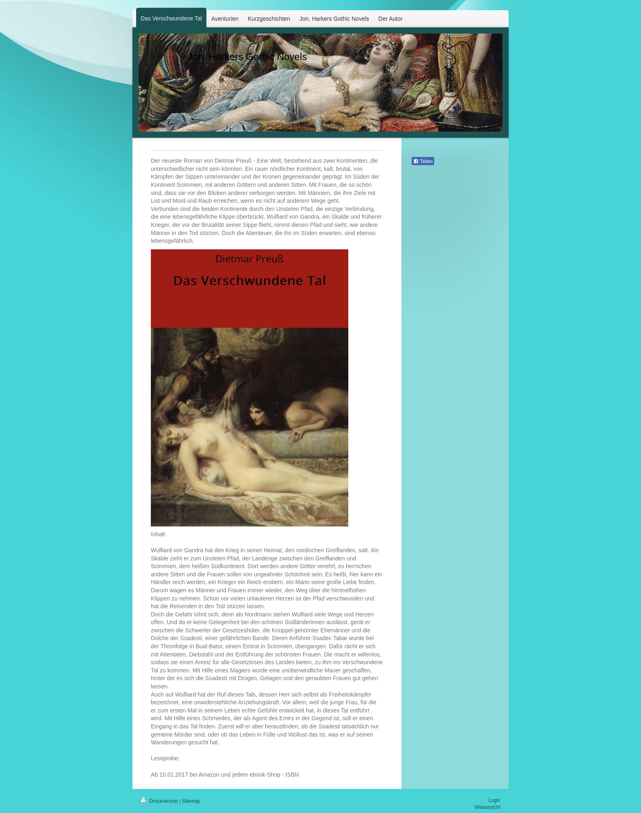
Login (494, 800)
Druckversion (160, 801)
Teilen (423, 161)
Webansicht (487, 807)
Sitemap (191, 801)
